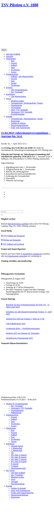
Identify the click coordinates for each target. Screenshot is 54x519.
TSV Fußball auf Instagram (13, 236)
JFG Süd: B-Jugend (18, 457)
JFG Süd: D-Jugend (18, 462)
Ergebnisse (10, 94)
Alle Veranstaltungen (19, 90)
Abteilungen (11, 59)
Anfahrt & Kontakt (18, 488)
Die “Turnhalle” (17, 92)
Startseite (9, 56)
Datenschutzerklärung (19, 125)
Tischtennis (15, 70)
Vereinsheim (16, 108)
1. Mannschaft (16, 448)
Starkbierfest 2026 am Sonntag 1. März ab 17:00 (25, 319)
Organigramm (16, 105)
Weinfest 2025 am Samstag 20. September (22, 333)
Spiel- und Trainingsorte (20, 128)
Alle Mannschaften (18, 96)
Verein (8, 99)
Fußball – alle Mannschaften (22, 76)
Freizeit (14, 63)
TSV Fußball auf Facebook (12, 244)
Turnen (14, 72)
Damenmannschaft (18, 468)
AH (12, 453)
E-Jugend (14, 464)
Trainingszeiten (12, 74)
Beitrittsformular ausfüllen (18, 224)
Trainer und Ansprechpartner (22, 493)
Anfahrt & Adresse (18, 123)
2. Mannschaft (16, 450)
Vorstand (14, 482)
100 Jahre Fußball (13, 54)
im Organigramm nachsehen (16, 256)
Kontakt (9, 116)
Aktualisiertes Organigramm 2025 (19, 338)
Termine (9, 88)
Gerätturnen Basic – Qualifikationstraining (23, 328)
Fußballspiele (16, 413)
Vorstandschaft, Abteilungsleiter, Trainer (27, 103)
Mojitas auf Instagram (11, 240)
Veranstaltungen (17, 410)
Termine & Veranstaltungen (17, 404)
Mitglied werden (17, 101)
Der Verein (10, 470)
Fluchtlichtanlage (18, 114)
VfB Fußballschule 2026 (15, 324)
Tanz (13, 67)
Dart (12, 61)
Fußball (14, 65)
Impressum (15, 121)
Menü (4, 50)
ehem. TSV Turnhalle (19, 110)
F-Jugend (14, 466)
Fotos (13, 479)
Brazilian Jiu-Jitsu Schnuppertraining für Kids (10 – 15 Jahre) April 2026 (27, 306)
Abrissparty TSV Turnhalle (21, 112)
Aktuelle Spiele (17, 446)
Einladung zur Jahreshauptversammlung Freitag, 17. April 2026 (29, 313)
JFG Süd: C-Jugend (18, 459)
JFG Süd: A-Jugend (18, 455)
